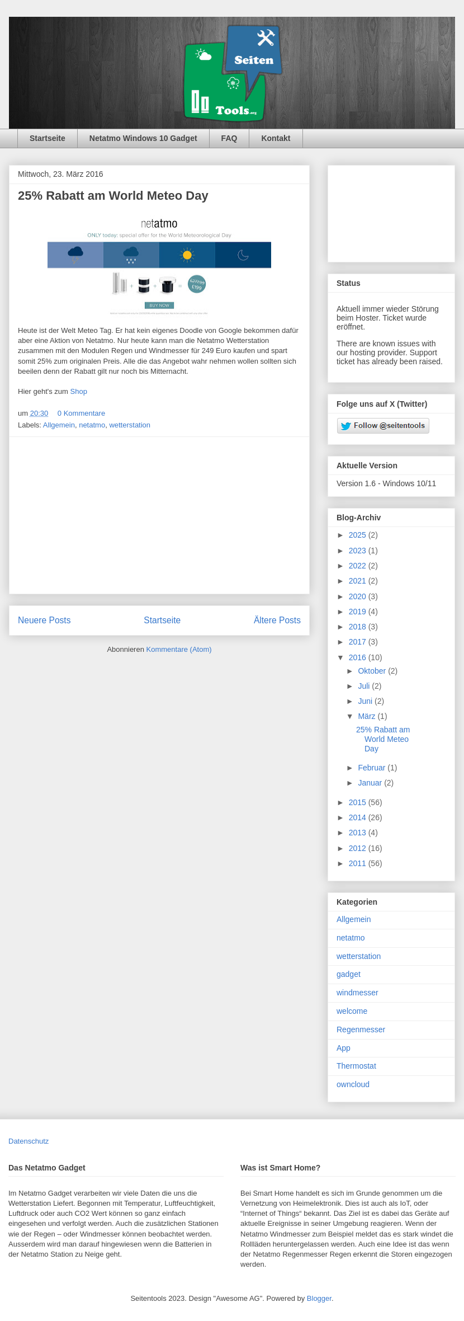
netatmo (92, 425)
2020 (358, 596)
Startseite (47, 138)
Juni (366, 701)
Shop (78, 391)
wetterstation (129, 425)
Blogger (319, 1298)
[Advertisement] (159, 515)
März (367, 716)
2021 (358, 580)
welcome (352, 1011)
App (344, 1047)
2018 (358, 626)
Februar (372, 767)
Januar (371, 782)
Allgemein (59, 425)
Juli (365, 685)
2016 (358, 657)
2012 (358, 848)
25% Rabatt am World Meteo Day (113, 196)
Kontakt (275, 138)
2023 (358, 550)
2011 (358, 863)
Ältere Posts (277, 620)
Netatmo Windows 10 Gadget (143, 138)
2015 (358, 802)
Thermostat (356, 1065)
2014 (358, 817)
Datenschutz (28, 1141)
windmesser (357, 992)
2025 (358, 534)
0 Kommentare (81, 413)
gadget (349, 974)
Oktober (373, 670)
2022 (358, 565)
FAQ (229, 138)
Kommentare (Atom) (179, 649)
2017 (358, 641)
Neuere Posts (44, 620)
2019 (358, 611)
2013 (358, 832)
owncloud (353, 1084)
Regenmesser (361, 1029)
